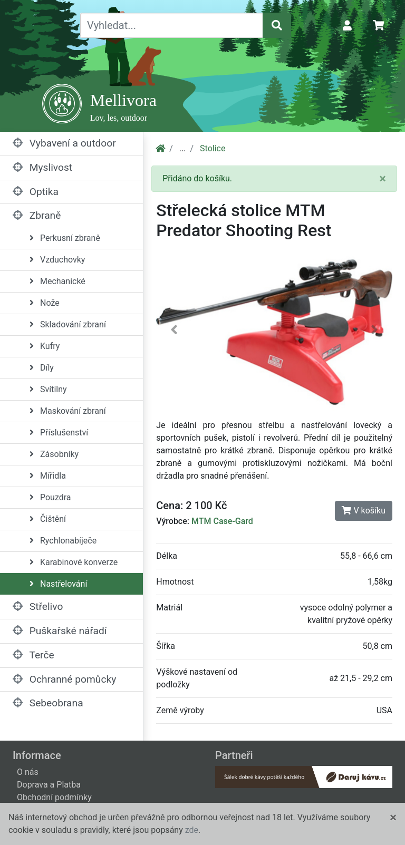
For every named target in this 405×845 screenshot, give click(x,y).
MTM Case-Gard (222, 521)
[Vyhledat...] (171, 25)
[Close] (383, 178)
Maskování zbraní (68, 411)
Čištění (48, 519)
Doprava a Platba (49, 785)
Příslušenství (59, 433)
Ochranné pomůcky (64, 679)
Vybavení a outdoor (64, 143)
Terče (33, 655)
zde (191, 830)
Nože (45, 303)
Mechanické (57, 281)
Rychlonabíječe (63, 541)
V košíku (363, 511)
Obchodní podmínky (54, 797)
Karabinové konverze (74, 562)
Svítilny (48, 389)
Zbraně (37, 215)
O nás (27, 772)
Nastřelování (58, 584)
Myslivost (42, 167)
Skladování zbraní (68, 324)
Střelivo (38, 606)
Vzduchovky (57, 260)
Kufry (45, 346)
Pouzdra (50, 497)
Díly (42, 368)
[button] (173, 332)
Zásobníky (54, 454)
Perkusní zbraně (65, 238)
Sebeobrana (48, 703)
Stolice (212, 148)
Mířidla (48, 476)
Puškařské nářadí (60, 631)
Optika (36, 192)
